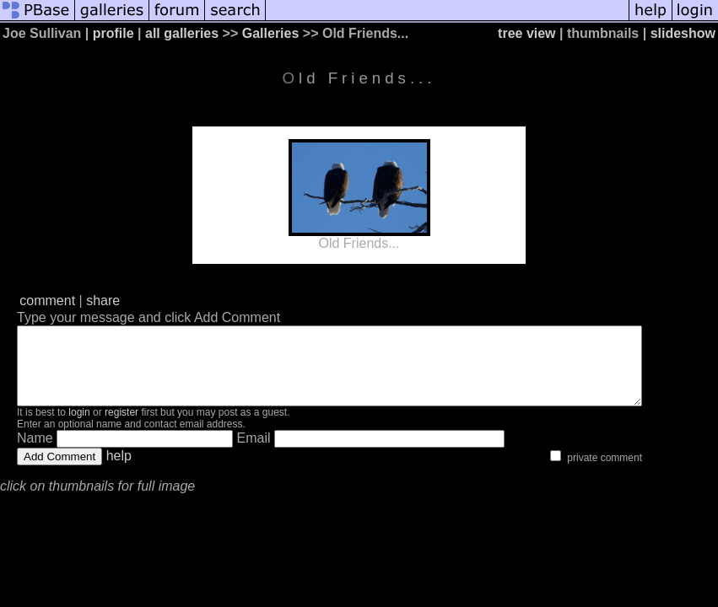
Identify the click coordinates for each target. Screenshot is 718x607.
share (103, 300)
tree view (526, 33)
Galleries (271, 33)
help (119, 471)
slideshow (683, 33)
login (78, 427)
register (121, 427)
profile (113, 33)
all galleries (182, 33)
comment (47, 300)
